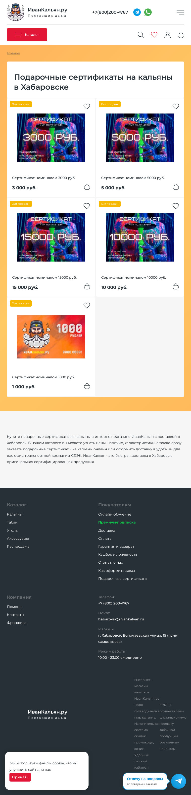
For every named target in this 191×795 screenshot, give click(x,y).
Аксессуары (18, 538)
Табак (12, 522)
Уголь (12, 530)
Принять (20, 777)
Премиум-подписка (117, 522)
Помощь (14, 606)
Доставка (106, 530)
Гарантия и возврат (116, 546)
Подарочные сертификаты (122, 578)
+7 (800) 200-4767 (113, 603)
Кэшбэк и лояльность (117, 554)
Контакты (15, 614)
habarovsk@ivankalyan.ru (121, 619)
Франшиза (16, 622)
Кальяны (14, 514)
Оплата (104, 538)
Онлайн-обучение (114, 514)
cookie (58, 763)
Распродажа (18, 546)
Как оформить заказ (116, 570)
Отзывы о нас (110, 562)
